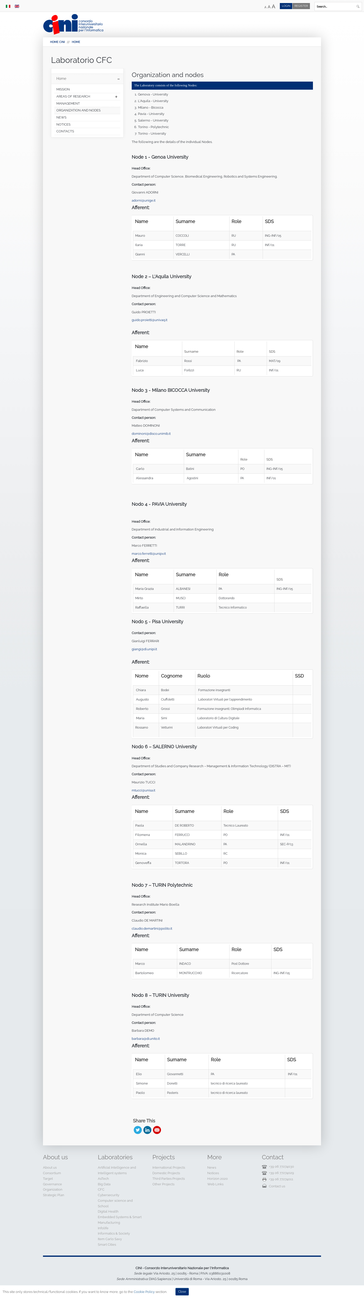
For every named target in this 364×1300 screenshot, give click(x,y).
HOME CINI (57, 42)
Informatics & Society (114, 1233)
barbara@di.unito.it (146, 1039)
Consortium (52, 1173)
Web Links (215, 1184)
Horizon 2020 (217, 1179)
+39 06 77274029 (281, 1173)
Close (182, 1291)
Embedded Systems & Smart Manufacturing (120, 1219)
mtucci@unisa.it (143, 790)
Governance (52, 1184)
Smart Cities (107, 1244)
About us (50, 1167)
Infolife (103, 1228)
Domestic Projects (166, 1173)
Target (48, 1179)
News (211, 1167)
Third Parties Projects (168, 1179)
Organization (52, 1189)
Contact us (277, 1186)
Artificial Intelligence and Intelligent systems (117, 1170)
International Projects (168, 1167)
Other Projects (163, 1184)
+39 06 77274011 (281, 1179)
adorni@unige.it (143, 200)
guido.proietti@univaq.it (149, 320)
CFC (101, 1189)
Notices (213, 1173)
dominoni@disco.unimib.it (151, 434)
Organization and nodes (168, 75)
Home (76, 42)
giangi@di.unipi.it (144, 649)
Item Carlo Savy (110, 1239)
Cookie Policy (144, 1292)
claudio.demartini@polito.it (152, 928)
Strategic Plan (53, 1195)
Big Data (104, 1184)
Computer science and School (115, 1203)
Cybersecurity (108, 1195)
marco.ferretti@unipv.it (149, 554)
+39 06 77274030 (281, 1166)
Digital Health (108, 1211)
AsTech (103, 1179)
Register (301, 6)
